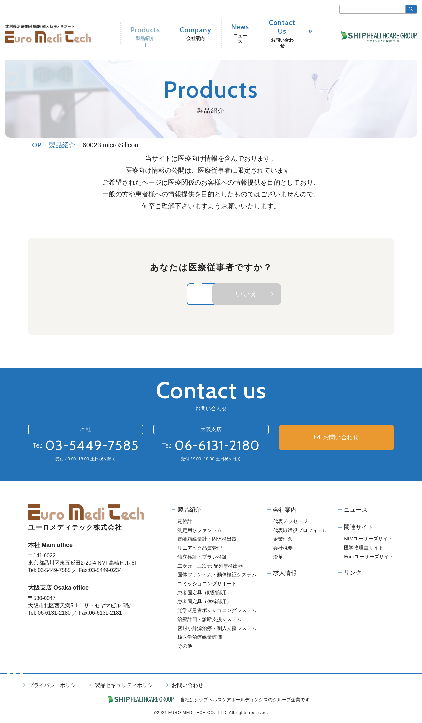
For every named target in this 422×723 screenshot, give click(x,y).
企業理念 (283, 540)
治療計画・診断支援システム (209, 620)
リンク (353, 573)
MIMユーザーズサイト (368, 539)
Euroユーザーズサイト (369, 557)
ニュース (356, 510)
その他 (184, 647)
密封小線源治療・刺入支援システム (216, 629)
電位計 (184, 522)
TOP (34, 145)
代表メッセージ (290, 522)
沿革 (278, 558)
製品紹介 (62, 145)
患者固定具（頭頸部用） (204, 594)
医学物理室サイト (363, 548)
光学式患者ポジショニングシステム (216, 611)
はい (166, 294)
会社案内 (285, 510)
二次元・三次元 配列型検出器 (210, 567)
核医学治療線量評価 (199, 638)
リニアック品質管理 (199, 549)
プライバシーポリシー (54, 686)
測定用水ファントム (199, 531)
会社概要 (283, 549)
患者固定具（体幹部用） (204, 602)
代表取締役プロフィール (300, 531)
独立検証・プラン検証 (202, 558)
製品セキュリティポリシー (126, 686)
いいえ (304, 294)
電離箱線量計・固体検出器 (207, 540)
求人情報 (285, 574)
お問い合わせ (341, 439)
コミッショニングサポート (207, 585)
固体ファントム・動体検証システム (216, 576)
